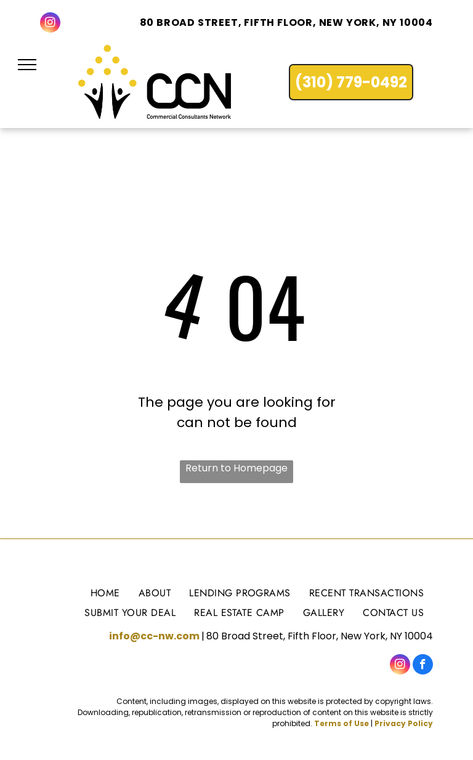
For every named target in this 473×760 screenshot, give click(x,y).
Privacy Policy (403, 723)
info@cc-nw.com (154, 636)
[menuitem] (105, 592)
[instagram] (50, 24)
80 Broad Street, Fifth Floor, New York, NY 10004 (286, 22)
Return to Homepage (236, 468)
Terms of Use (341, 723)
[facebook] (423, 666)
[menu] (27, 65)
